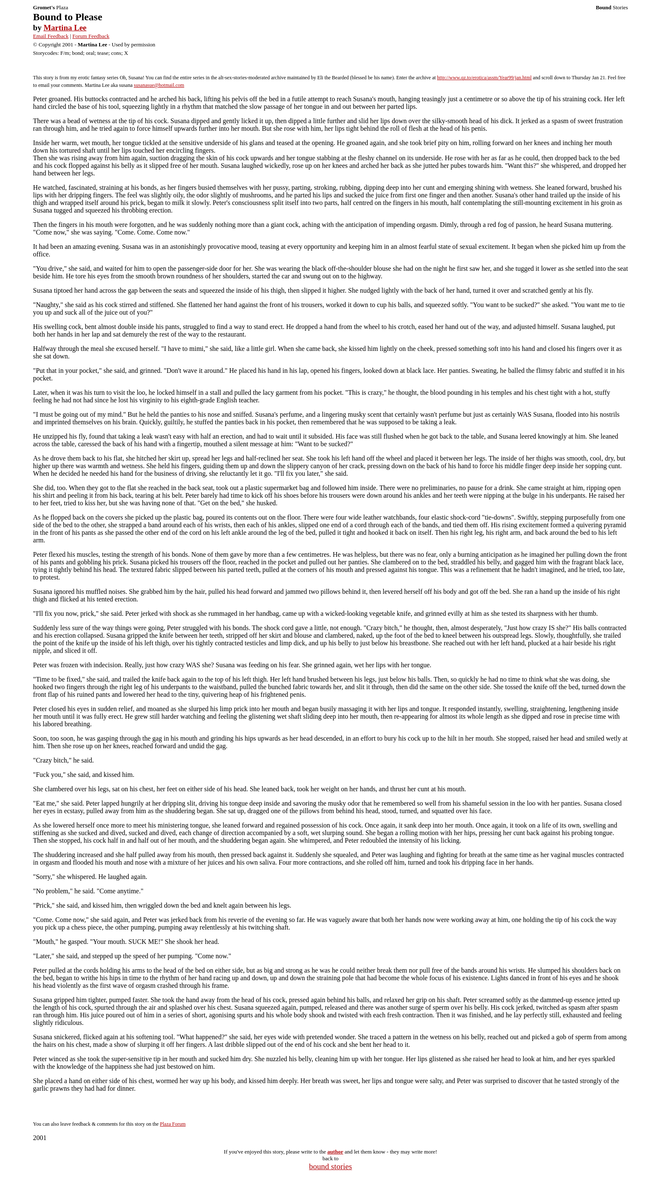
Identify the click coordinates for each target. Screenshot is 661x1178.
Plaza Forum (173, 1124)
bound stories (330, 1166)
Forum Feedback (91, 36)
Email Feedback (50, 36)
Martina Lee (64, 27)
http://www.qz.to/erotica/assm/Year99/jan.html (484, 78)
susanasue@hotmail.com (159, 85)
